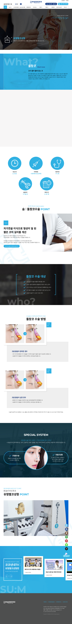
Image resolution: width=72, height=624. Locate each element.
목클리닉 (46, 7)
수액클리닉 (53, 7)
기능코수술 (34, 7)
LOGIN (63, 0)
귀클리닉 (40, 7)
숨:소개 (10, 7)
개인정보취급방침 (51, 602)
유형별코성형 (28, 7)
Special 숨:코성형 (22, 7)
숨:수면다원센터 (16, 7)
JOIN (67, 0)
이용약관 (44, 602)
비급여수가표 (65, 602)
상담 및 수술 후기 (59, 7)
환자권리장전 (58, 602)
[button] (7, 576)
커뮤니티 (65, 7)
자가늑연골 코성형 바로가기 (11, 246)
